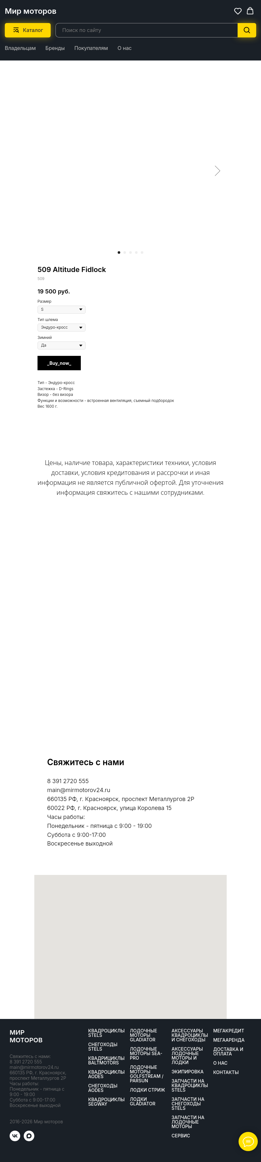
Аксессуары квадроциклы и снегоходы (190, 1035)
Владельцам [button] (20, 48)
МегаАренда (229, 1040)
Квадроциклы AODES (106, 1074)
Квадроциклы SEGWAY (106, 1101)
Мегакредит (228, 1031)
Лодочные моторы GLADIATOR (143, 1035)
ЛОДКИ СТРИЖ (147, 1090)
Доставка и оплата (228, 1051)
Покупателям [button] (91, 48)
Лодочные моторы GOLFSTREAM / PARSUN (147, 1074)
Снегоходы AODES (102, 1088)
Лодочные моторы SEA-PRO (146, 1053)
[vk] (15, 1139)
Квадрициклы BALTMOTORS (106, 1060)
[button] (238, 11)
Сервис (181, 1136)
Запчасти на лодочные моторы (188, 1122)
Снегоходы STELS (102, 1046)
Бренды (55, 48)
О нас (124, 48)
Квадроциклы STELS (106, 1033)
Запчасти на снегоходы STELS (188, 1103)
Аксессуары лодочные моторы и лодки (187, 1056)
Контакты (226, 1072)
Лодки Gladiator (142, 1101)
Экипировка (188, 1072)
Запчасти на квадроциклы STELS (190, 1085)
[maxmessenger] (29, 1139)
